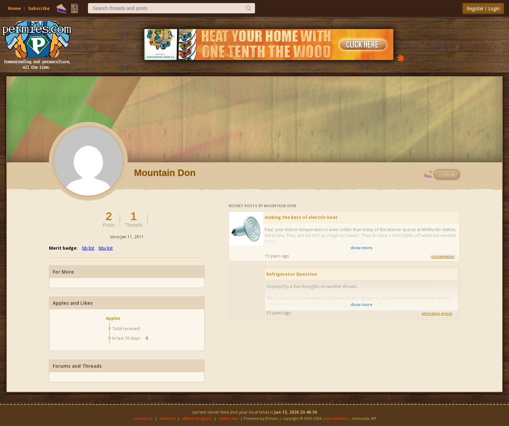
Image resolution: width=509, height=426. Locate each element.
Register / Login (483, 8)
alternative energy (437, 313)
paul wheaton (336, 418)
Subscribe (39, 8)
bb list (88, 248)
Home (14, 8)
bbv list (106, 248)
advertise (167, 418)
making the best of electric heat (301, 217)
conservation (442, 256)
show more (361, 247)
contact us (143, 418)
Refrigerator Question (291, 274)
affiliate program (197, 418)
